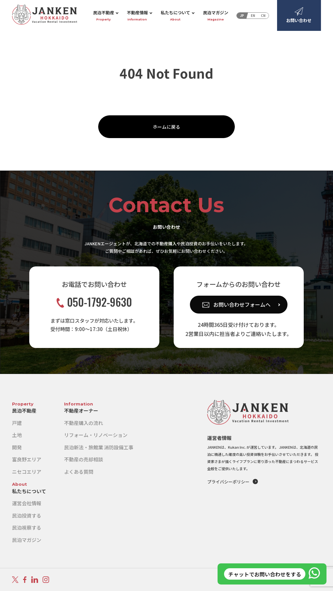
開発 (17, 447)
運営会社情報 (26, 503)
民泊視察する (26, 527)
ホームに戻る (166, 126)
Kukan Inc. (237, 447)
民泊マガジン (215, 15)
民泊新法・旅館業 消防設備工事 (98, 447)
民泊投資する (26, 515)
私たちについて (175, 15)
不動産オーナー (81, 410)
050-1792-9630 (94, 302)
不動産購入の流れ (83, 422)
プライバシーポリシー (228, 482)
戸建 (17, 422)
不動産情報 (137, 15)
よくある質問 (78, 471)
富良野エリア (26, 459)
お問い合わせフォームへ (242, 304)
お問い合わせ (299, 15)
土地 (17, 434)
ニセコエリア (26, 471)
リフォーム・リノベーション (95, 434)
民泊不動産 (103, 15)
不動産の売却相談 (83, 459)
